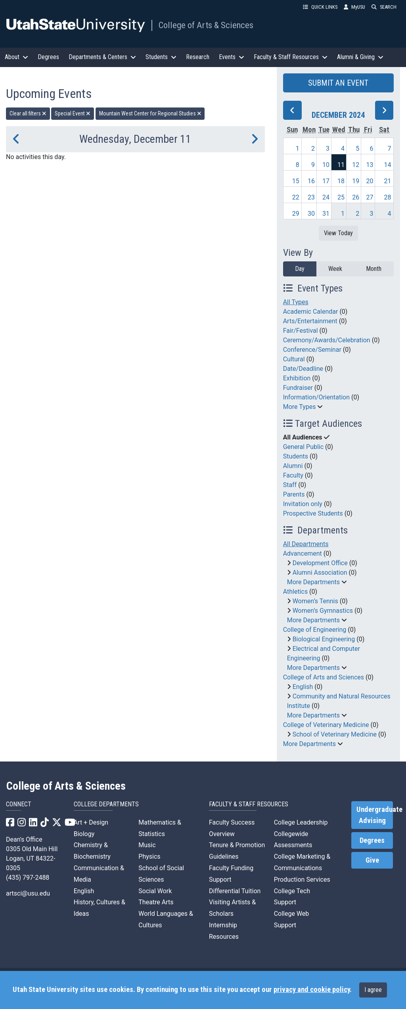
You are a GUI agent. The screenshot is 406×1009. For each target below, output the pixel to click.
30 (311, 213)
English (303, 687)
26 (355, 197)
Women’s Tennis (315, 601)
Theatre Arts (155, 902)
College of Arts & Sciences (206, 25)
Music (146, 845)
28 (387, 197)
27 (369, 197)
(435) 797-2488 (27, 877)
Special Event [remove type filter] (72, 113)
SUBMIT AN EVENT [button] (338, 83)
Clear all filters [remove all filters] (28, 113)
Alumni (293, 466)
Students (295, 456)
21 (387, 181)
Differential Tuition (234, 891)
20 (369, 181)
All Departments (306, 544)
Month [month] (373, 268)
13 (369, 165)
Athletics (295, 591)
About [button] (16, 57)
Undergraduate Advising (374, 815)
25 (341, 197)
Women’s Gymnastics (323, 610)
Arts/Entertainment (310, 321)
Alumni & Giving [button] (360, 57)
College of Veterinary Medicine (326, 725)
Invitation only (302, 504)
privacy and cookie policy (312, 989)
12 (355, 165)
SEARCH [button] (384, 7)
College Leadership (301, 822)
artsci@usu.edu (28, 893)
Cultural (294, 359)
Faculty (293, 475)
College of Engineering (315, 629)
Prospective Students (313, 513)
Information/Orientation (316, 397)
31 (325, 213)
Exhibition (297, 378)
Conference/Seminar (312, 349)
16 (311, 181)
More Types (299, 407)
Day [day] (299, 268)
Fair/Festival (300, 330)
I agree (373, 990)
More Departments (313, 582)
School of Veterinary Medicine (335, 734)
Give (372, 860)
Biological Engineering (324, 639)
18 (341, 181)
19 (355, 181)
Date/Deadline (303, 368)
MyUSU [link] (354, 7)
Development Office (320, 563)
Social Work (155, 891)
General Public (303, 447)
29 (295, 213)
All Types (295, 302)
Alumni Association (320, 572)
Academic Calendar (310, 311)
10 (325, 165)
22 (295, 197)
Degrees (48, 57)
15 (295, 181)
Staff (290, 485)
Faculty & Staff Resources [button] (290, 57)
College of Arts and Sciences (323, 677)
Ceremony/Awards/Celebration (326, 340)
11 (341, 165)
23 (311, 197)
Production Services (302, 879)
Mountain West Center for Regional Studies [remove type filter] (150, 113)
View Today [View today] (338, 233)
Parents (294, 494)
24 (325, 197)
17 (325, 181)
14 (387, 165)
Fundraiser (298, 387)
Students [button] (161, 57)
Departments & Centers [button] (102, 57)
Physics (149, 856)
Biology (84, 834)
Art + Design (91, 822)
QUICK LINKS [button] (320, 7)
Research (197, 57)
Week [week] (335, 268)
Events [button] (231, 57)
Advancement (302, 553)
